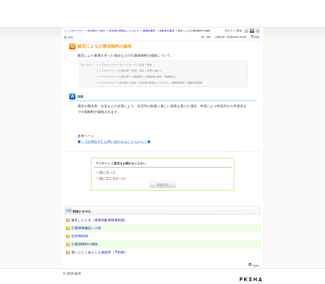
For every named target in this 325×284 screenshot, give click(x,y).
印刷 (256, 37)
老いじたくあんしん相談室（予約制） (99, 252)
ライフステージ (128, 64)
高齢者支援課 (166, 30)
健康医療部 (149, 30)
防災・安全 (138, 70)
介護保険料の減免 (84, 244)
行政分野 (124, 70)
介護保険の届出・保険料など (161, 76)
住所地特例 (79, 236)
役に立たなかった (112, 178)
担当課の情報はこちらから (124, 30)
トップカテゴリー (74, 30)
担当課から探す (96, 30)
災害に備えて (154, 70)
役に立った (107, 172)
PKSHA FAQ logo (251, 279)
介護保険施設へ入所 (86, 228)
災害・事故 (145, 64)
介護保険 (137, 76)
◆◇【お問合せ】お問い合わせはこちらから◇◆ (114, 141)
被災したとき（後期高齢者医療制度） (99, 220)
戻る (70, 37)
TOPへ (256, 265)
